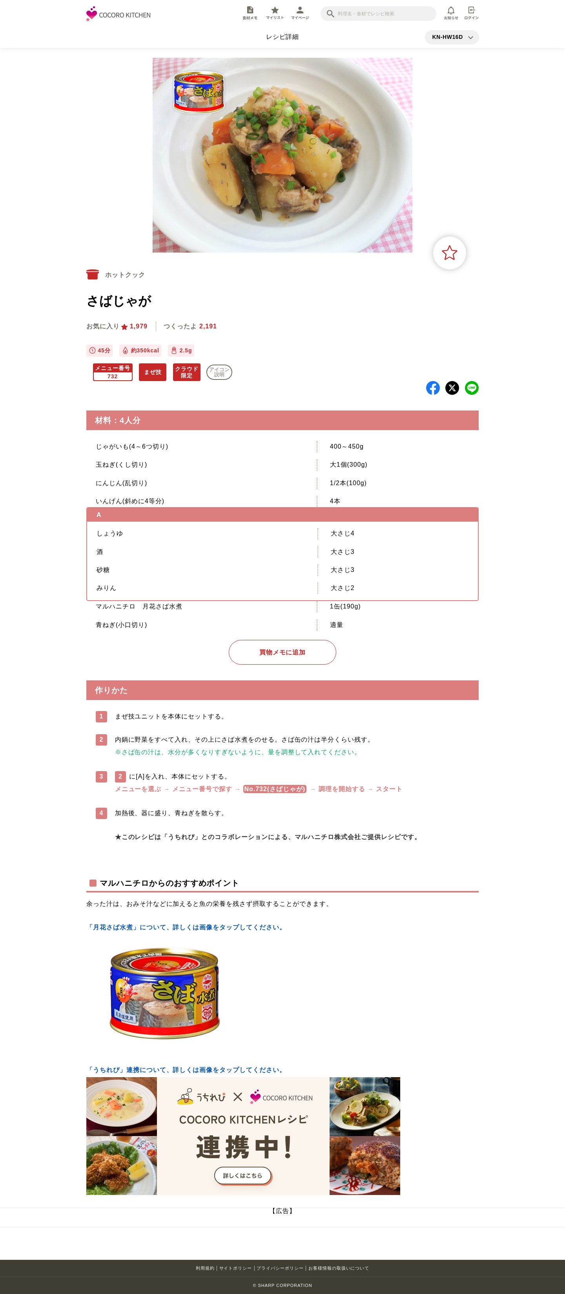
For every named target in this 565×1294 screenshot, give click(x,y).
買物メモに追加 (282, 652)
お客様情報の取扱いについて (338, 1268)
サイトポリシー (235, 1268)
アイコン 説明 (219, 372)
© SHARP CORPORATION (282, 1285)
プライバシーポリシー (280, 1268)
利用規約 (205, 1268)
